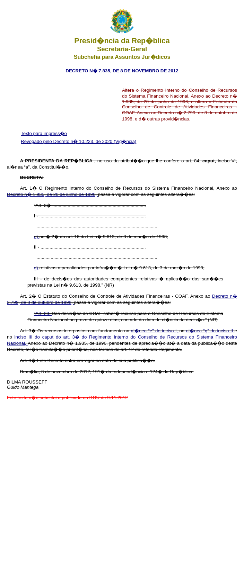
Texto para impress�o (44, 133)
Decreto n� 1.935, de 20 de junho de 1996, (52, 194)
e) (37, 236)
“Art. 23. (43, 313)
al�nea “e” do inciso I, (155, 330)
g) (37, 267)
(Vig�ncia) (125, 141)
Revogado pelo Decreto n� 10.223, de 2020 (67, 141)
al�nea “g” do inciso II (210, 330)
